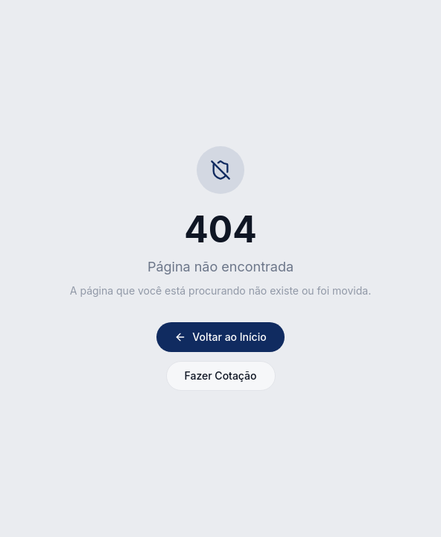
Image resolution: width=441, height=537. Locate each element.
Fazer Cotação (221, 375)
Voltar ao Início (220, 336)
